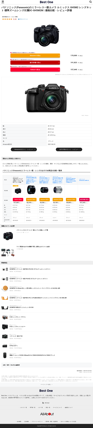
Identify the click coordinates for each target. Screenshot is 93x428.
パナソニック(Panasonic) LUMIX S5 (84, 180)
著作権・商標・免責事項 (52, 421)
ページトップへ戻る (46, 384)
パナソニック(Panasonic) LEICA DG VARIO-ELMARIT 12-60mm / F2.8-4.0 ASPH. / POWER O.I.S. (71, 180)
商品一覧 (48, 407)
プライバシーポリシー (37, 421)
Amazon (86, 115)
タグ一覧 (40, 407)
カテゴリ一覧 (23, 407)
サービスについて (57, 407)
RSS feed (47, 403)
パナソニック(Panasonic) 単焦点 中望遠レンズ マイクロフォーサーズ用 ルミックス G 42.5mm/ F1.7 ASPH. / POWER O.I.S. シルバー (58, 180)
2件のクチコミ (23, 19)
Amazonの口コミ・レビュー (23, 149)
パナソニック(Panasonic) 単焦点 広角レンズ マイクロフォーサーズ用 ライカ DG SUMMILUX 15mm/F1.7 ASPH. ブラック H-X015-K (31, 180)
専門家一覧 (32, 407)
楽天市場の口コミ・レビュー (69, 149)
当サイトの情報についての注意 (68, 421)
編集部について (69, 407)
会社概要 (19, 421)
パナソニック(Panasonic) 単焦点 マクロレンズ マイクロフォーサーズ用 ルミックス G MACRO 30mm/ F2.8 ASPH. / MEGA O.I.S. (44, 180)
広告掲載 (26, 421)
